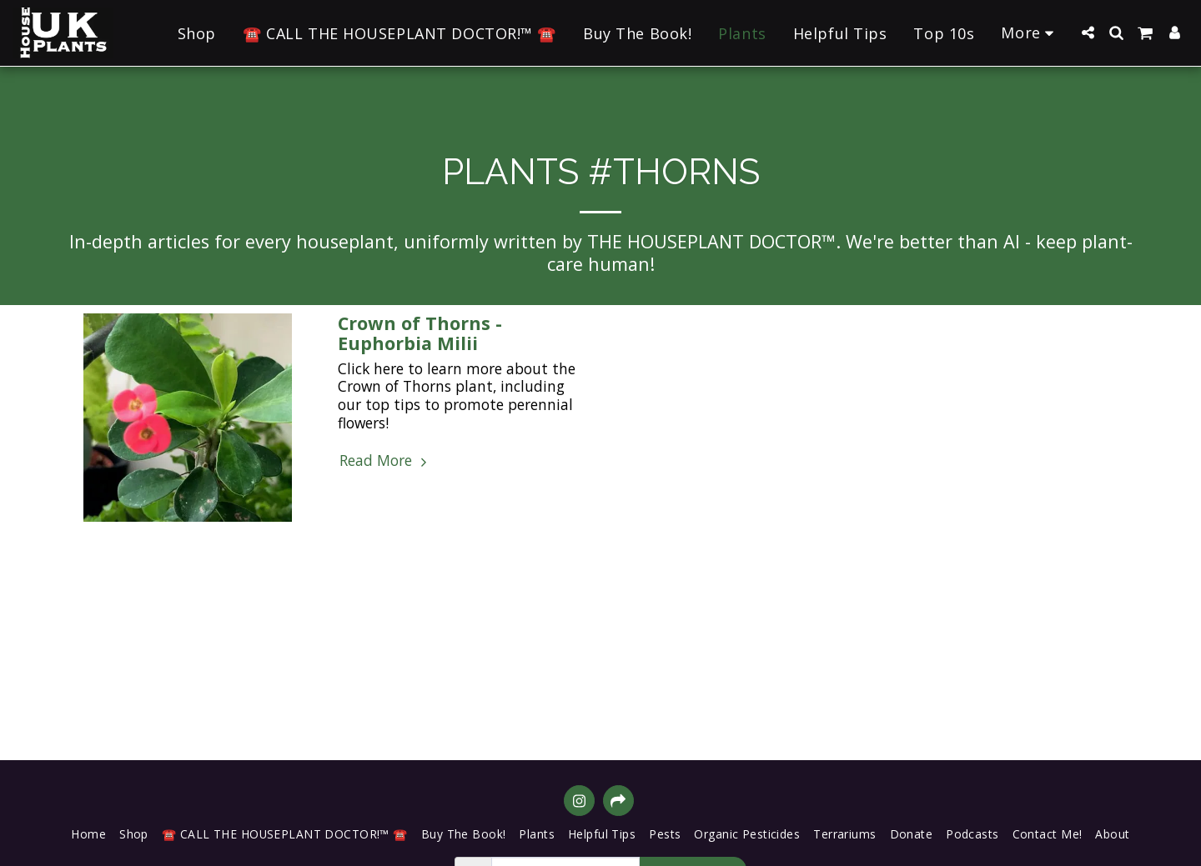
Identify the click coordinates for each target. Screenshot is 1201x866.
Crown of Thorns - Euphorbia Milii (420, 333)
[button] (1087, 32)
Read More (384, 461)
